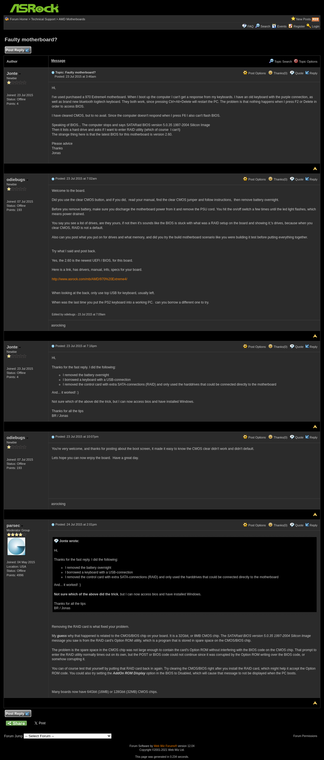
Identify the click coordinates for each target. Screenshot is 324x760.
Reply (313, 73)
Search (265, 26)
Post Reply (17, 50)
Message (58, 61)
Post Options (254, 73)
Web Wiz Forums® (165, 746)
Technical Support (43, 19)
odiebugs (17, 179)
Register (299, 26)
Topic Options (306, 61)
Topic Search (280, 61)
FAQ (250, 26)
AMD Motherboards (72, 19)
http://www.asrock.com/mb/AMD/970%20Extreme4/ (89, 279)
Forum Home (19, 19)
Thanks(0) (277, 73)
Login (315, 26)
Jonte (14, 73)
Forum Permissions (306, 736)
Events (279, 26)
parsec (15, 525)
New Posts (303, 19)
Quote (299, 73)
